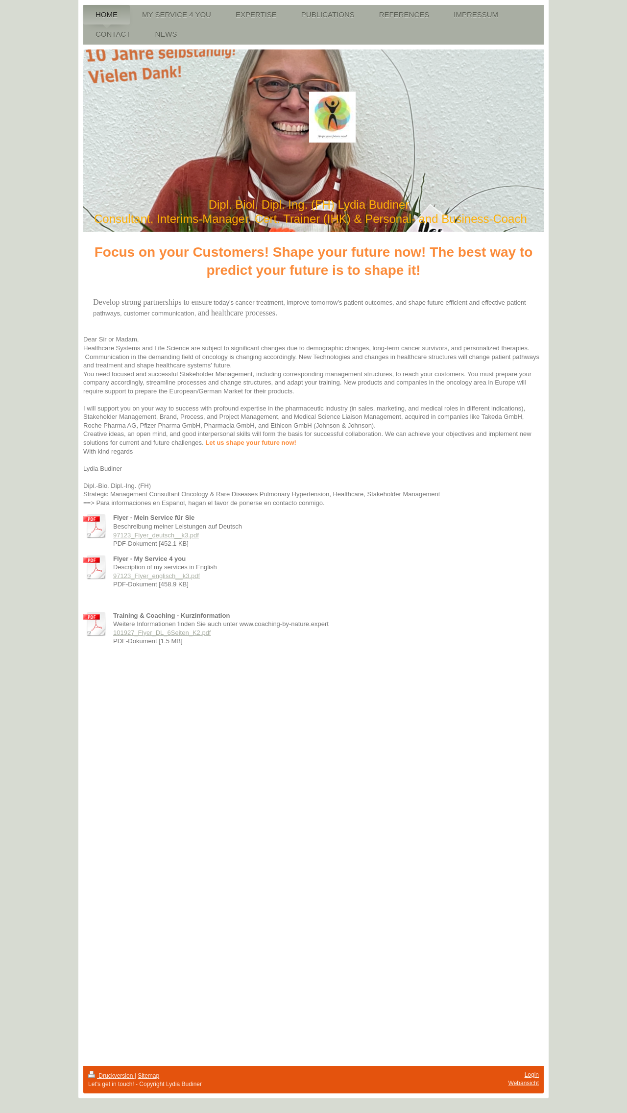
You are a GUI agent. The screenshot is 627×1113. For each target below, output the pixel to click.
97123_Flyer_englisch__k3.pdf (156, 576)
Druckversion (111, 1075)
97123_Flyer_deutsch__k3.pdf (156, 535)
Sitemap (148, 1075)
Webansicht (523, 1083)
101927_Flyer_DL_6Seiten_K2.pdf (162, 632)
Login (532, 1074)
